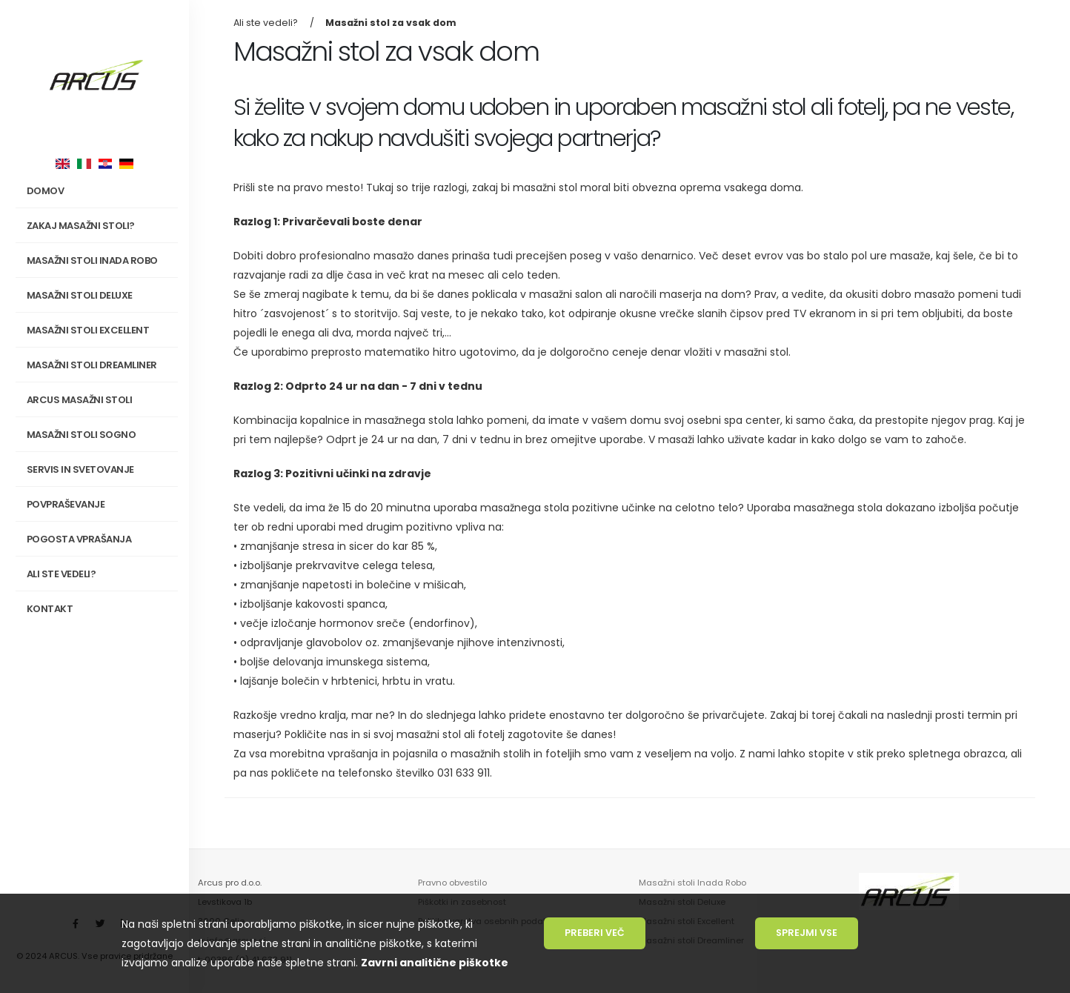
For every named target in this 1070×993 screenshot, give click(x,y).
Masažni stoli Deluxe (80, 295)
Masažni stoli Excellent (88, 330)
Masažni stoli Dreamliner (92, 365)
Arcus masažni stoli (100, 400)
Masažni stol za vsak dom (390, 22)
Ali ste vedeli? (61, 574)
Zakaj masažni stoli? (100, 226)
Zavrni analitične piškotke (434, 962)
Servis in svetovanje (80, 469)
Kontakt (50, 609)
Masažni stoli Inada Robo (692, 883)
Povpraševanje (66, 504)
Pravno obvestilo (452, 883)
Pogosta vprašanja (79, 539)
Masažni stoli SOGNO (100, 435)
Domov (45, 191)
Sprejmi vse (806, 932)
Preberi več (595, 932)
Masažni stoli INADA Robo (100, 261)
